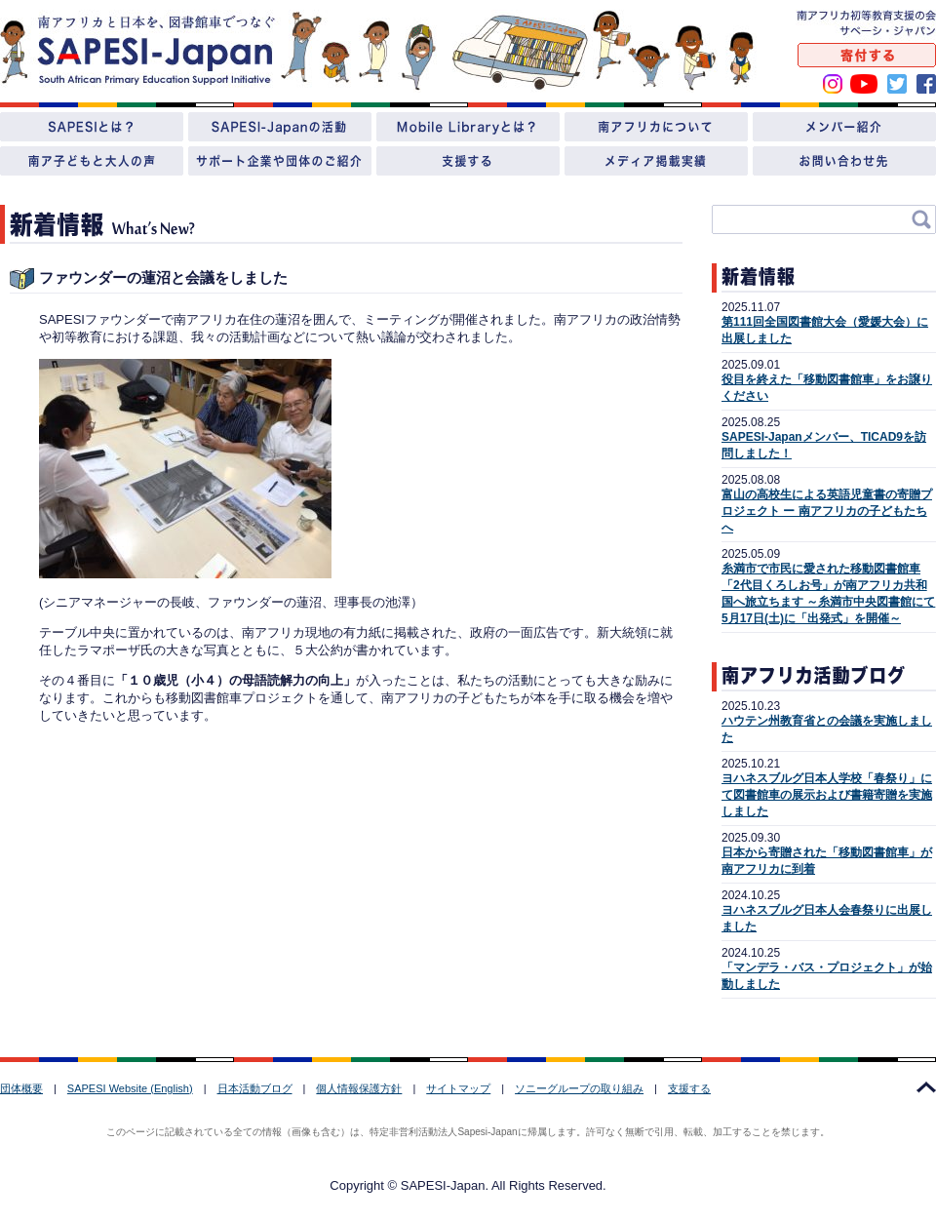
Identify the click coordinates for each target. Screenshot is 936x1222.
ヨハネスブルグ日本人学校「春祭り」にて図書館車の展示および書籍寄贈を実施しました (827, 794)
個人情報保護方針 (359, 1088)
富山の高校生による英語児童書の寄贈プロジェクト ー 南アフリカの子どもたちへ (827, 511)
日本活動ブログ (254, 1088)
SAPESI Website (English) (130, 1088)
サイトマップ (458, 1088)
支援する (689, 1088)
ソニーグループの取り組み (579, 1088)
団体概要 (21, 1088)
